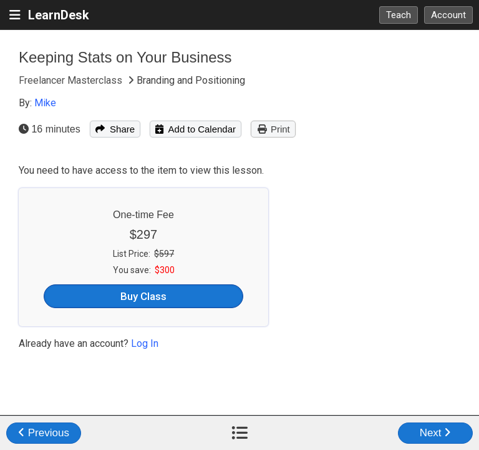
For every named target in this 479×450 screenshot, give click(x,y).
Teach (398, 15)
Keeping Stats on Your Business (125, 57)
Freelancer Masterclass (72, 80)
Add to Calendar (195, 129)
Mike (45, 103)
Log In (144, 343)
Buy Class (143, 296)
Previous (43, 433)
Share (115, 129)
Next (436, 433)
